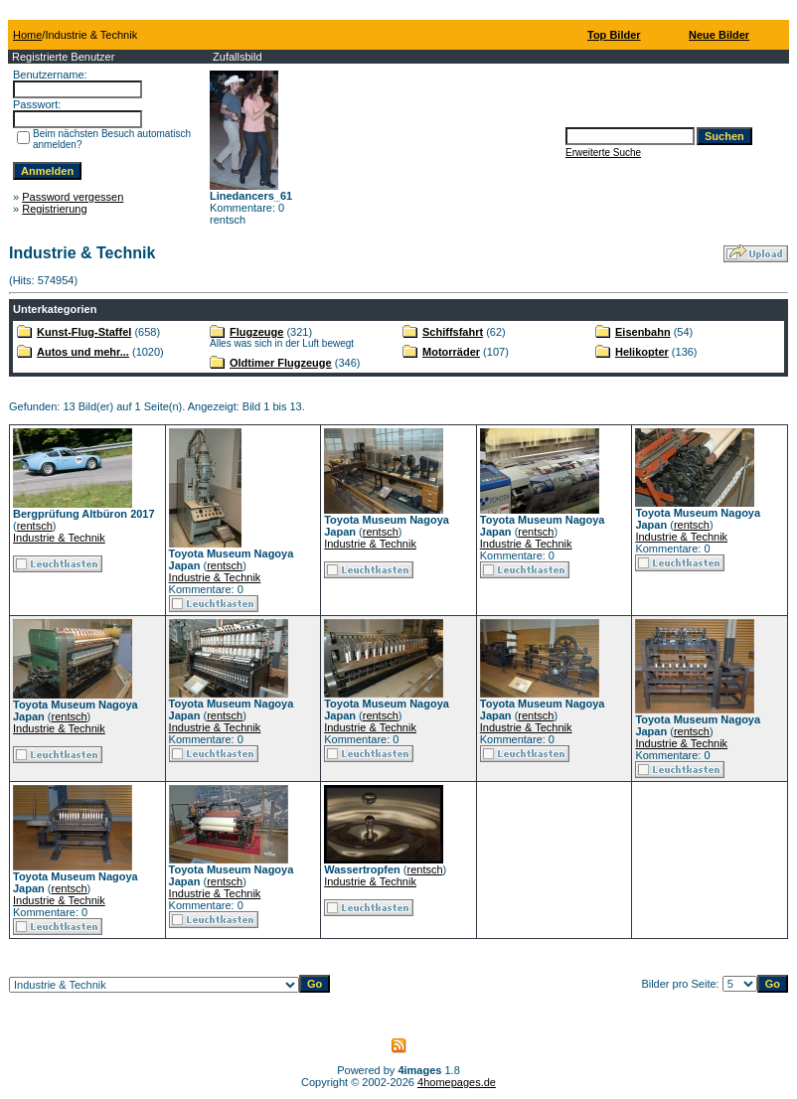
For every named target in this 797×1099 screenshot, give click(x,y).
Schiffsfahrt (452, 332)
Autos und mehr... (83, 352)
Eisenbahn (643, 332)
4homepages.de (456, 1082)
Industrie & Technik (59, 538)
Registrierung (54, 209)
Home (27, 35)
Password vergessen (72, 197)
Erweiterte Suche (603, 152)
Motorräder (451, 352)
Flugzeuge (256, 332)
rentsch (35, 526)
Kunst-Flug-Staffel (84, 332)
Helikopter (642, 352)
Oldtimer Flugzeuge (281, 363)
